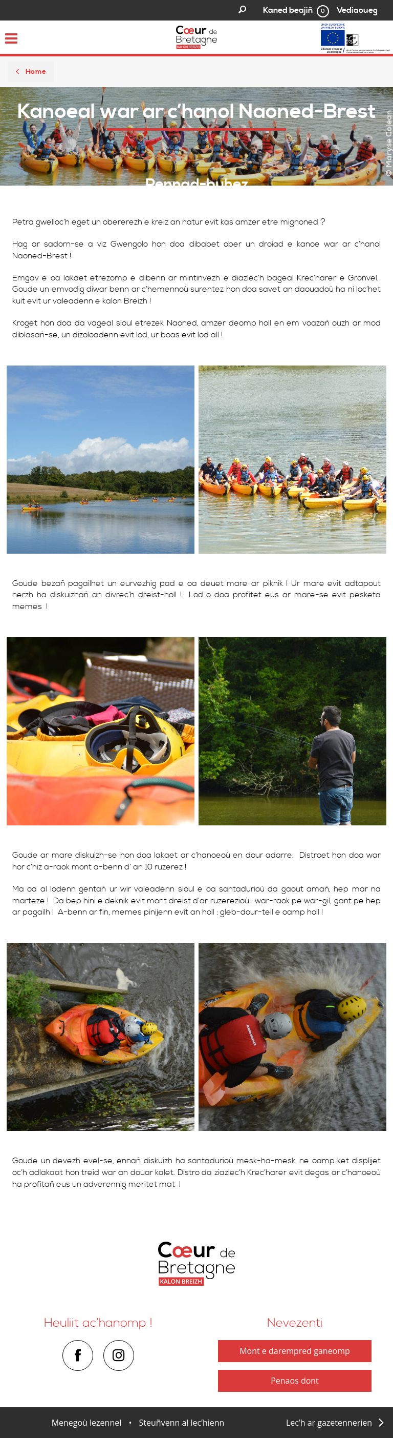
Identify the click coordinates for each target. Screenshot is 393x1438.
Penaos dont (295, 1380)
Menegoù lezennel (87, 1422)
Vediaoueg (357, 10)
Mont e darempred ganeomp (294, 1350)
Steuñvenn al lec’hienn (182, 1422)
